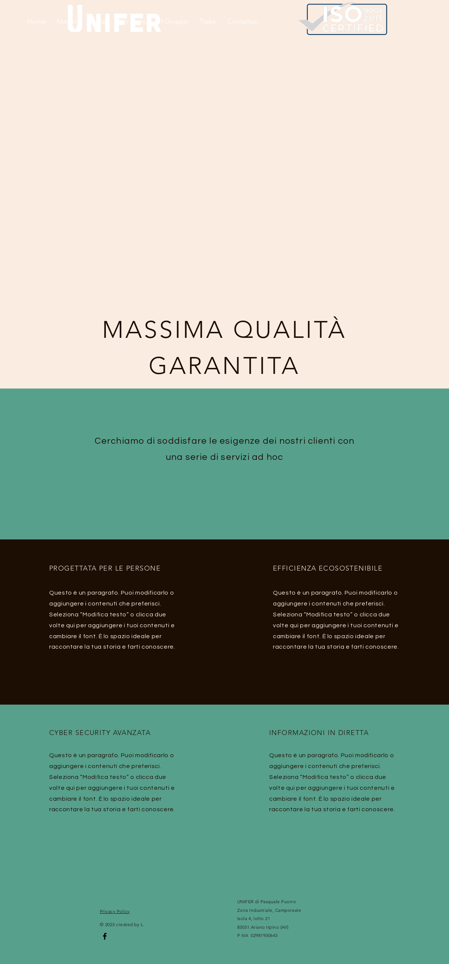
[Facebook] (104, 936)
